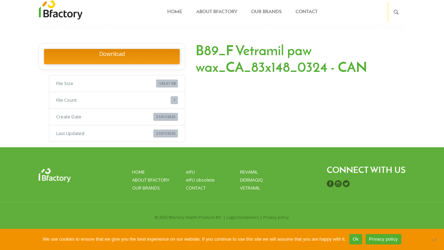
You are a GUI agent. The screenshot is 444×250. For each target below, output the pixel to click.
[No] (435, 239)
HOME (138, 172)
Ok (356, 239)
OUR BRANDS (146, 188)
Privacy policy (276, 217)
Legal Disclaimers (243, 217)
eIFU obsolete (200, 180)
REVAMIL (249, 172)
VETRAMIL (250, 188)
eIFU (190, 172)
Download (112, 54)
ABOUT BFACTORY (150, 180)
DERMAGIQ (251, 180)
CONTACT (196, 188)
